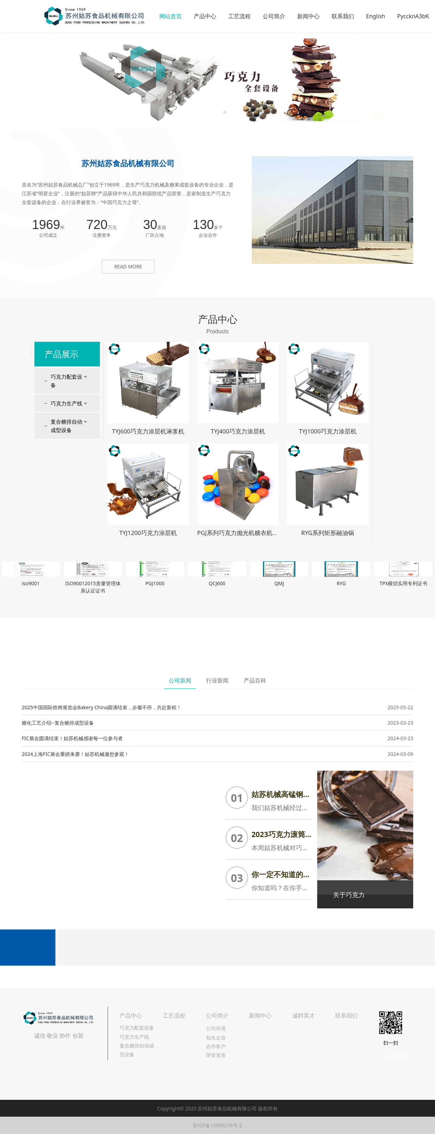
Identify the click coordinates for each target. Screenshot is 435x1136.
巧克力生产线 (66, 403)
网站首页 (170, 16)
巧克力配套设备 (66, 381)
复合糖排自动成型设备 (66, 425)
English (375, 16)
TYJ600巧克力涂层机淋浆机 (148, 431)
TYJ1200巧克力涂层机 (148, 533)
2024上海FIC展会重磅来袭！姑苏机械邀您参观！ (75, 754)
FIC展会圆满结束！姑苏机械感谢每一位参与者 (72, 738)
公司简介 (274, 16)
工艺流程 (239, 16)
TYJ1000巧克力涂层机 (328, 431)
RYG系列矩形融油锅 (327, 533)
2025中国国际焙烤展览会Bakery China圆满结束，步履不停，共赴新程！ (102, 707)
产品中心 (205, 16)
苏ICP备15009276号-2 (217, 1125)
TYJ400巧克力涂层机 (238, 431)
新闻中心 (308, 16)
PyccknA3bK (413, 16)
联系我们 (343, 16)
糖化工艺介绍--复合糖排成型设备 (58, 722)
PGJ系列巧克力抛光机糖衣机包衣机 (243, 533)
